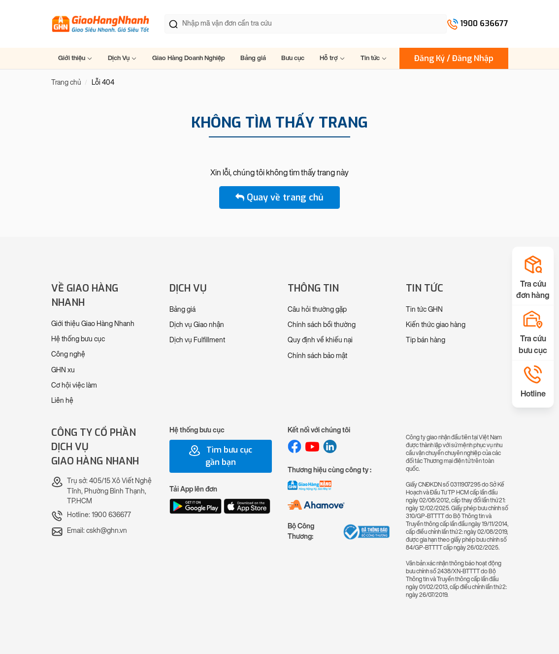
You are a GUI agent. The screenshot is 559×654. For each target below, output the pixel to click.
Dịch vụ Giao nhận (196, 325)
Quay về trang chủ (279, 197)
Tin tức (374, 58)
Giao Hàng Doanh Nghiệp (188, 58)
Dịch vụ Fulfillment (197, 340)
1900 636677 (484, 23)
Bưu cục (292, 58)
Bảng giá (253, 58)
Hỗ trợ (332, 58)
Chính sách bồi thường (322, 325)
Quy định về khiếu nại (320, 340)
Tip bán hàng (425, 340)
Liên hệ (62, 400)
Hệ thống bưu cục (78, 339)
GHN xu (63, 370)
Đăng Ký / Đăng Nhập (453, 58)
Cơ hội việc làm (74, 385)
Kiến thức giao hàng (435, 325)
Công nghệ (68, 354)
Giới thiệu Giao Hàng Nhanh (92, 324)
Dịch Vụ (122, 58)
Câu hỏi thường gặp (317, 309)
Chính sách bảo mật (317, 356)
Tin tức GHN (424, 309)
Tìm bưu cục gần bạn (220, 456)
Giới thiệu (75, 58)
